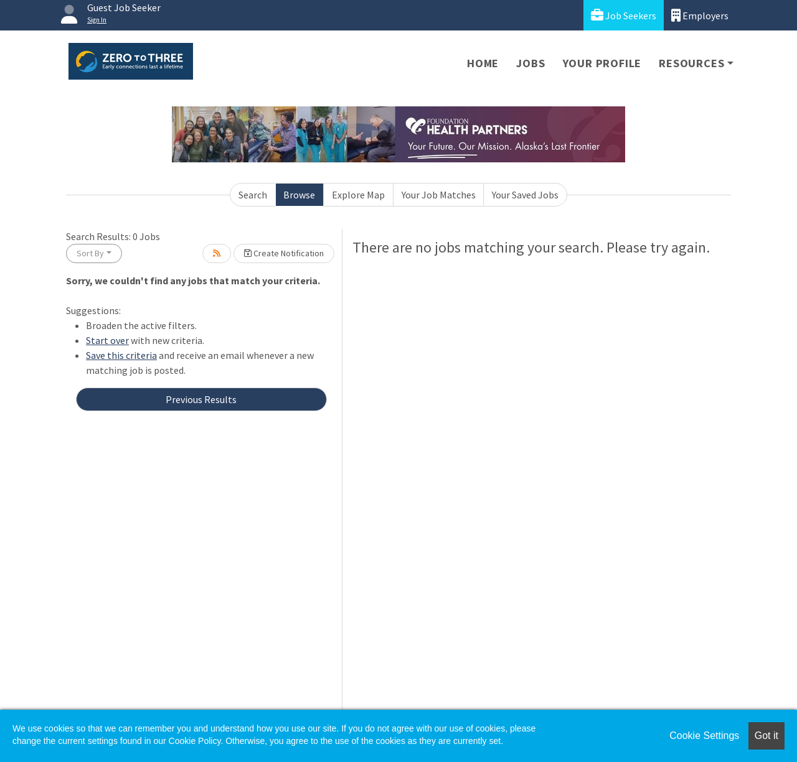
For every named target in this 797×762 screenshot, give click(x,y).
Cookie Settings (704, 735)
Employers (700, 15)
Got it (766, 735)
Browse (299, 194)
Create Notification (284, 253)
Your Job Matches (439, 194)
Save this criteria (121, 355)
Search (252, 194)
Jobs (530, 63)
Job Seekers (623, 15)
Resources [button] (691, 63)
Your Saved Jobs (525, 194)
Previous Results (201, 399)
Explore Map (358, 194)
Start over (107, 340)
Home (483, 63)
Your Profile (602, 63)
